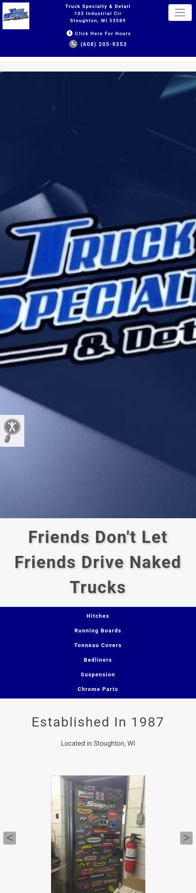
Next (186, 838)
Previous (9, 838)
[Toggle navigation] (180, 12)
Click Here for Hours (98, 33)
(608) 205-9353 (98, 44)
